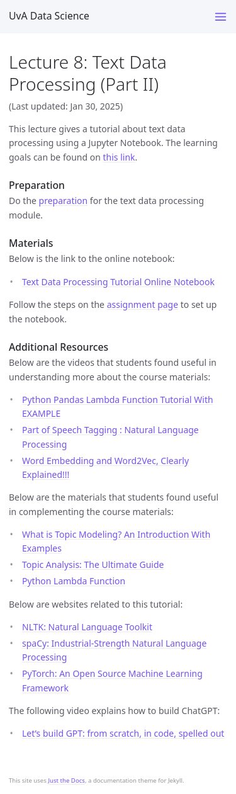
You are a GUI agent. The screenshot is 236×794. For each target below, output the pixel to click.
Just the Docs (66, 780)
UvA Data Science (49, 16)
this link (119, 157)
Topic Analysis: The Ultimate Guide (93, 564)
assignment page (142, 304)
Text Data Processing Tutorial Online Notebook (118, 282)
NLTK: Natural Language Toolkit (87, 627)
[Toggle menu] (220, 16)
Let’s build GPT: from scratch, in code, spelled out (123, 733)
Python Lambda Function (73, 581)
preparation (63, 201)
